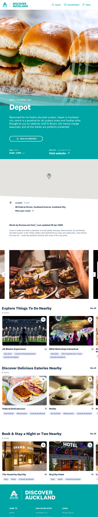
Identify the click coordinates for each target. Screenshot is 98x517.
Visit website (59, 153)
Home (11, 512)
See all (93, 308)
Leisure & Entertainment (25, 354)
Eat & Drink (21, 100)
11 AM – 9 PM (17, 153)
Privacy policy (68, 512)
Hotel (13, 479)
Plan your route (24, 211)
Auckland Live (41, 512)
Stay (6, 479)
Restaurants (22, 413)
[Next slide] (93, 274)
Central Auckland (11, 357)
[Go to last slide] (4, 274)
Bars (29, 100)
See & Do (8, 354)
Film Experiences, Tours (72, 354)
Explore (12, 100)
